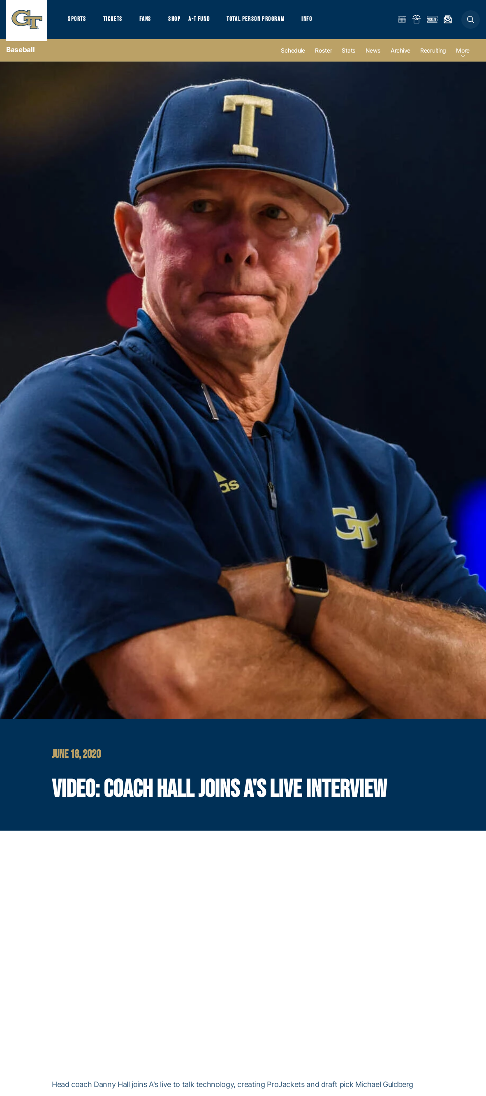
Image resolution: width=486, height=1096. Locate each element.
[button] (470, 21)
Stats (349, 54)
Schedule (293, 54)
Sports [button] (77, 21)
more (463, 54)
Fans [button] (147, 21)
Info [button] (310, 21)
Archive (400, 54)
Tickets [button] (113, 21)
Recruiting (433, 54)
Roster (323, 54)
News (373, 54)
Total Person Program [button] (259, 21)
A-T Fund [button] (202, 21)
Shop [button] (177, 21)
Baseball (20, 53)
